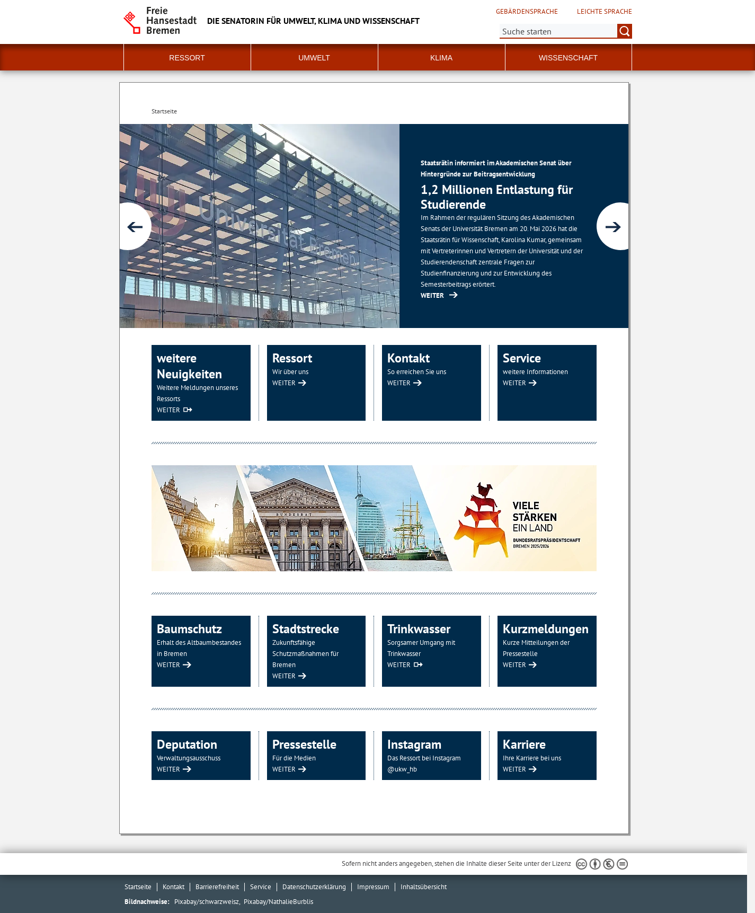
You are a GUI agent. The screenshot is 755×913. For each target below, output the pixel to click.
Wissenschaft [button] (568, 58)
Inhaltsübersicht (424, 886)
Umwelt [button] (314, 58)
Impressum (373, 886)
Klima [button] (441, 58)
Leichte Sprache (604, 11)
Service (260, 886)
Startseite (138, 886)
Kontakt (173, 886)
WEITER (168, 409)
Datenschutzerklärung (314, 886)
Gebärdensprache (527, 11)
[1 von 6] (374, 226)
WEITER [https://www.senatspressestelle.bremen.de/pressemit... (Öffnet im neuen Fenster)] (432, 295)
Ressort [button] (187, 58)
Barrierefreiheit (217, 886)
